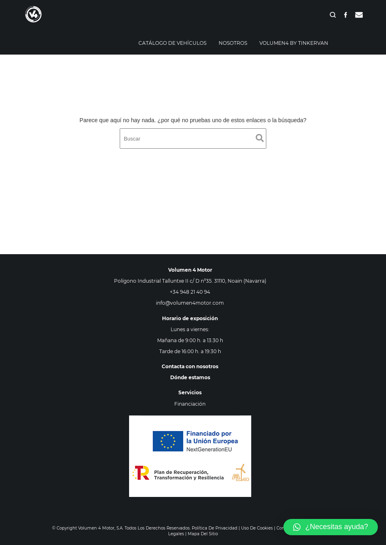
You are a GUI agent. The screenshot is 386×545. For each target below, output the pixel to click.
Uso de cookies (257, 528)
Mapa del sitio (203, 533)
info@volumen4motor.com (190, 303)
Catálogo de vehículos (172, 43)
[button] (330, 527)
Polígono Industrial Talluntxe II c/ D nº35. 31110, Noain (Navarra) (190, 281)
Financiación (190, 404)
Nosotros (233, 43)
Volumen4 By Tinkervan (293, 43)
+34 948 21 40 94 (190, 292)
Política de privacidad (214, 528)
